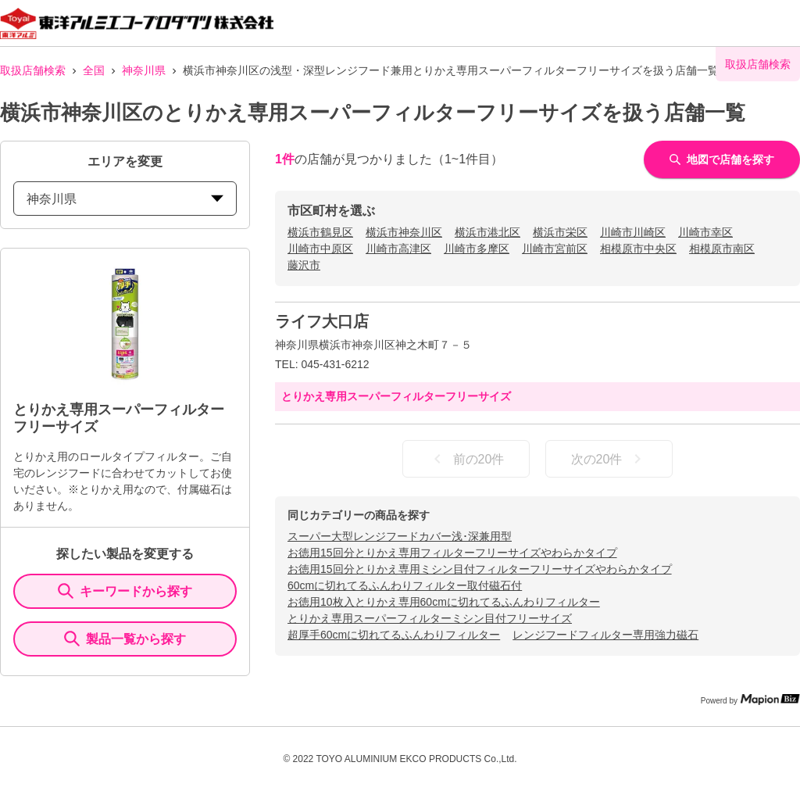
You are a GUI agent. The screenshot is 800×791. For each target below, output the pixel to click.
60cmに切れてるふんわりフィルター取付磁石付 (405, 585)
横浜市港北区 (487, 232)
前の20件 (466, 458)
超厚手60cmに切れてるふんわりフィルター (394, 634)
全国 (94, 70)
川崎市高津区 (398, 248)
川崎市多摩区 (476, 248)
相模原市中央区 (638, 248)
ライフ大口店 (322, 321)
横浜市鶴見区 (320, 232)
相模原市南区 (722, 248)
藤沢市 (304, 265)
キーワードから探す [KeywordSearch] (125, 591)
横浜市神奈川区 (404, 232)
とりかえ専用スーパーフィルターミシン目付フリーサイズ (430, 618)
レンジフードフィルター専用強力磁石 (605, 634)
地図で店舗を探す (722, 159)
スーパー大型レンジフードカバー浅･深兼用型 (400, 536)
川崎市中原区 (320, 248)
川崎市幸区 (705, 232)
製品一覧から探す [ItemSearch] (125, 638)
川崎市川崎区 (633, 232)
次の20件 (609, 458)
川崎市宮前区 (555, 248)
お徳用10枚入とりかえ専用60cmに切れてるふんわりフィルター (444, 602)
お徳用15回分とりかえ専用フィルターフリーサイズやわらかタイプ (452, 552)
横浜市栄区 (560, 232)
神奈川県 (144, 70)
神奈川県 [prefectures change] (125, 199)
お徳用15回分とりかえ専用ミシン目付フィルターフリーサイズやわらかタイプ (480, 569)
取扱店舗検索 (33, 70)
